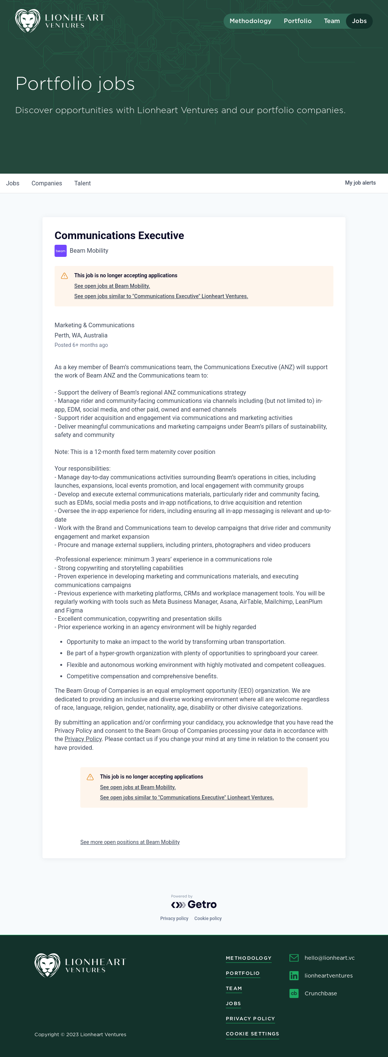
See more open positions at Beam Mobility (130, 842)
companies (46, 183)
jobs (12, 183)
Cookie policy (208, 918)
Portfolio (298, 21)
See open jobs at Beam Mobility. (112, 286)
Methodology (251, 21)
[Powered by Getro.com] (194, 901)
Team (332, 21)
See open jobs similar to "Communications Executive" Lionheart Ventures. (161, 296)
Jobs (359, 21)
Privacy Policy (83, 739)
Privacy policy (174, 918)
